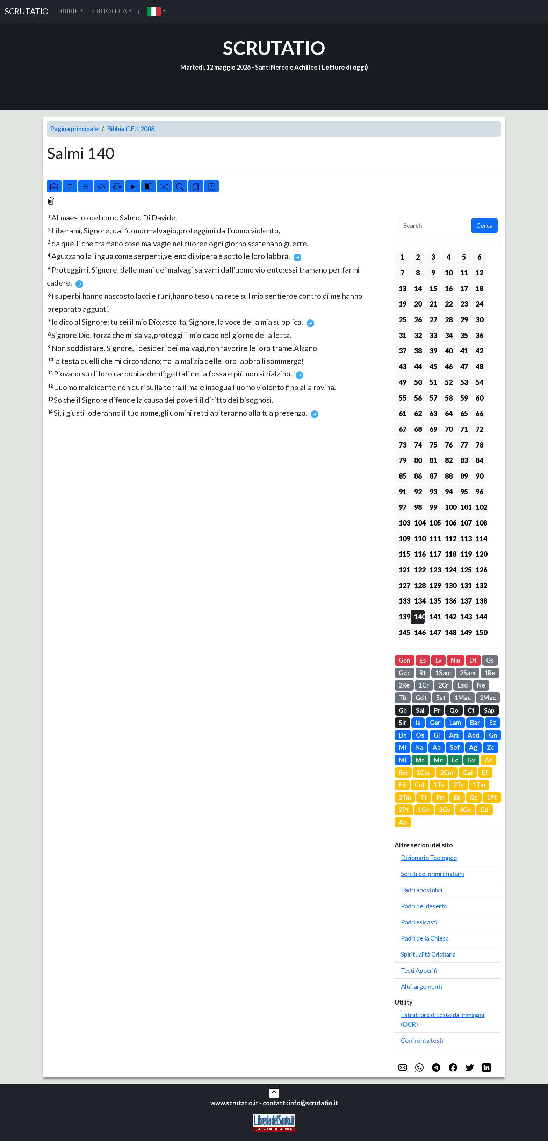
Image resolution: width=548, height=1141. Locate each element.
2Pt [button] (404, 810)
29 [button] (464, 319)
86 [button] (418, 476)
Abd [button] (474, 735)
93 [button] (433, 491)
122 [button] (419, 569)
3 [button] (433, 257)
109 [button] (404, 538)
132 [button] (481, 585)
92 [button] (418, 491)
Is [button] (417, 722)
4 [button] (448, 257)
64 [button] (449, 413)
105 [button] (435, 523)
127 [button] (404, 585)
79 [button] (402, 460)
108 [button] (481, 523)
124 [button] (450, 569)
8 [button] (418, 272)
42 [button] (479, 350)
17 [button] (464, 288)
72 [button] (479, 429)
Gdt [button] (421, 698)
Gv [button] (471, 760)
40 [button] (449, 350)
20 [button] (418, 304)
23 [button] (464, 304)
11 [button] (464, 272)
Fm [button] (441, 797)
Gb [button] (403, 710)
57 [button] (433, 398)
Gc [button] (473, 797)
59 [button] (464, 398)
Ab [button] (437, 747)
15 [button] (433, 288)
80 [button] (418, 460)
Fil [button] (402, 785)
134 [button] (419, 601)
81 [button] (433, 460)
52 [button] (449, 382)
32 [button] (418, 335)
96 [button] (479, 491)
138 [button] (481, 601)
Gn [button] (493, 735)
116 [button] (419, 554)
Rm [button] (403, 772)
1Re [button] (489, 673)
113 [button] (465, 538)
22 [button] (449, 304)
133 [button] (404, 601)
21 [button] (433, 304)
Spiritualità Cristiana (428, 954)
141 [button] (435, 616)
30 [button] (479, 319)
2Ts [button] (458, 785)
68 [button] (418, 429)
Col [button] (419, 785)
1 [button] (402, 257)
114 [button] (481, 538)
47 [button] (464, 366)
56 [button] (418, 398)
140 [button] (419, 616)
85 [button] (402, 476)
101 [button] (465, 507)
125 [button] (465, 569)
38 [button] (418, 350)
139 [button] (404, 616)
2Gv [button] (444, 810)
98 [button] (418, 507)
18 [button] (479, 288)
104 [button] (419, 523)
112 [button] (450, 538)
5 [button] (464, 257)
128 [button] (419, 585)
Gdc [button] (404, 673)
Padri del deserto (424, 906)
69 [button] (433, 429)
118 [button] (450, 554)
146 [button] (419, 632)
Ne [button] (481, 685)
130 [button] (450, 585)
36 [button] (479, 335)
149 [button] (465, 632)
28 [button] (449, 319)
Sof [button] (455, 747)
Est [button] (441, 698)
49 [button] (402, 382)
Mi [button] (402, 747)
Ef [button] (485, 772)
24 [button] (479, 304)
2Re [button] (404, 685)
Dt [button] (473, 660)
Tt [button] (423, 797)
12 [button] (479, 272)
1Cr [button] (424, 685)
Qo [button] (454, 710)
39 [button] (433, 350)
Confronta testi (422, 1040)
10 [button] (449, 272)
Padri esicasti (419, 922)
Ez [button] (492, 722)
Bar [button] (475, 722)
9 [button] (433, 272)
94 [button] (449, 491)
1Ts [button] (439, 785)
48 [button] (479, 366)
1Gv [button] (424, 810)
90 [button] (479, 476)
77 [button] (464, 445)
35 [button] (464, 335)
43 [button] (402, 366)
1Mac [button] (463, 698)
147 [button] (435, 632)
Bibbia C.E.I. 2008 (130, 129)
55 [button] (402, 398)
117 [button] (435, 554)
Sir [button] (402, 722)
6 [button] (479, 257)
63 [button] (433, 413)
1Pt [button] (492, 797)
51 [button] (433, 382)
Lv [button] (438, 660)
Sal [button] (420, 710)
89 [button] (464, 476)
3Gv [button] (465, 810)
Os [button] (420, 735)
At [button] (488, 760)
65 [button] (464, 413)
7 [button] (402, 272)
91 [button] (402, 491)
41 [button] (464, 350)
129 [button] (435, 585)
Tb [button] (402, 698)
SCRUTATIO (27, 11)
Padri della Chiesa (425, 938)
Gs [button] (490, 660)
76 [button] (449, 445)
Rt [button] (422, 673)
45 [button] (433, 366)
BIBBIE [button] (68, 11)
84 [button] (479, 460)
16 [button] (449, 288)
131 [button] (465, 585)
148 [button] (450, 632)
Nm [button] (455, 660)
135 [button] (435, 601)
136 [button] (450, 601)
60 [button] (479, 398)
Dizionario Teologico (429, 857)
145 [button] (404, 632)
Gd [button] (484, 810)
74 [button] (418, 445)
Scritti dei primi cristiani (432, 874)
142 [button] (450, 616)
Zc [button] (490, 747)
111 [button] (435, 538)
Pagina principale (74, 129)
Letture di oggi (344, 67)
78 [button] (479, 445)
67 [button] (402, 429)
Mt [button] (420, 760)
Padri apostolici (421, 890)
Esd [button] (462, 685)
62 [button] (418, 413)
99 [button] (433, 507)
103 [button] (404, 523)
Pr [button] (437, 710)
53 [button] (464, 382)
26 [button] (418, 319)
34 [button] (449, 335)
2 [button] (418, 257)
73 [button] (402, 445)
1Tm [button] (479, 785)
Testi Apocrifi (419, 970)
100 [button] (450, 507)
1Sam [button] (443, 673)
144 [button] (481, 616)
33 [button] (433, 335)
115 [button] (404, 554)
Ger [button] (435, 722)
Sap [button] (489, 710)
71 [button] (464, 429)
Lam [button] (455, 722)
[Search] (434, 225)
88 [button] (449, 476)
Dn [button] (403, 735)
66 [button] (479, 413)
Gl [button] (437, 735)
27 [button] (433, 319)
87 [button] (433, 476)
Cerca (484, 225)
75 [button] (433, 445)
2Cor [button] (447, 772)
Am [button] (454, 735)
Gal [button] (468, 772)
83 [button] (464, 460)
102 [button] (481, 507)
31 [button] (402, 335)
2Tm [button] (405, 797)
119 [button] (465, 554)
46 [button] (449, 366)
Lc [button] (455, 760)
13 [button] (402, 288)
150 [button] (481, 632)
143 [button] (465, 616)
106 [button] (450, 523)
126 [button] (481, 569)
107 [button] (465, 523)
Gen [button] (404, 660)
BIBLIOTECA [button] (108, 11)
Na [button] (419, 747)
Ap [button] (403, 822)
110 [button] (419, 538)
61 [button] (402, 413)
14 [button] (418, 288)
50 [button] (418, 382)
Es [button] (422, 660)
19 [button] (402, 304)
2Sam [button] (467, 673)
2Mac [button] (488, 698)
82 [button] (449, 460)
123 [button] (435, 569)
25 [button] (402, 319)
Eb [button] (457, 797)
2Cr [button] (443, 685)
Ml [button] (402, 760)
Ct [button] (471, 710)
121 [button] (404, 569)
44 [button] (418, 366)
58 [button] (449, 398)
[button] (156, 11)
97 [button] (402, 507)
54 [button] (479, 382)
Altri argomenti (421, 986)
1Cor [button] (424, 772)
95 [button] (464, 491)
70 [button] (449, 429)
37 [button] (402, 350)
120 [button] (481, 554)
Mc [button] (438, 760)
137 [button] (465, 601)
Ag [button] (473, 747)
